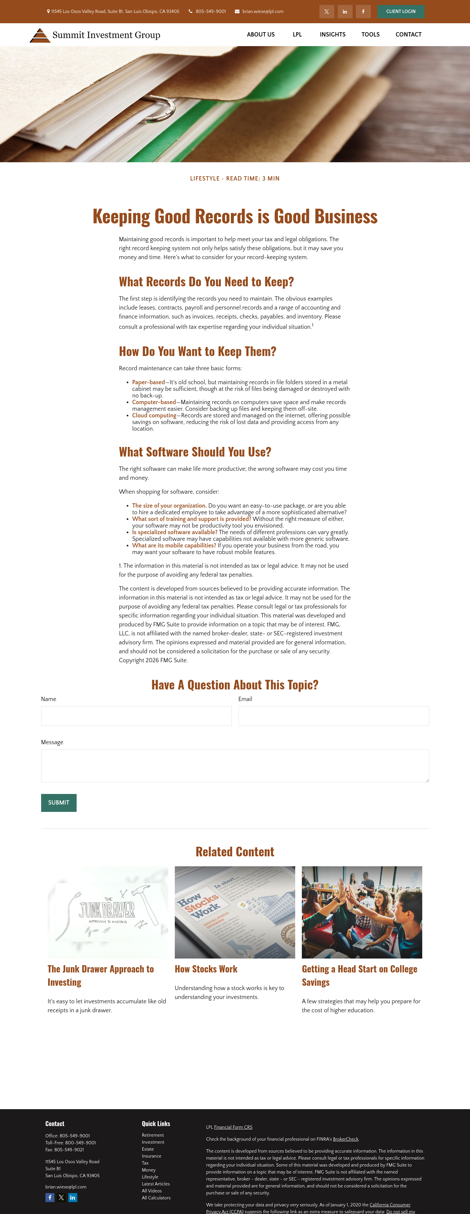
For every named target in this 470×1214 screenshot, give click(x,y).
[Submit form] (59, 803)
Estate (148, 1149)
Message (52, 742)
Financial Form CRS (233, 1127)
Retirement (153, 1135)
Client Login (401, 11)
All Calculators (156, 1198)
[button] (261, 34)
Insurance (152, 1156)
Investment (153, 1142)
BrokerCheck (346, 1139)
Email (245, 699)
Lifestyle (150, 1177)
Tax (145, 1163)
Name (48, 699)
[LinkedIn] (345, 11)
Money (149, 1170)
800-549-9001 (80, 1143)
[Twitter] (326, 11)
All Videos (152, 1191)
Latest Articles (156, 1184)
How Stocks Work (206, 968)
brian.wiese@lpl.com (259, 11)
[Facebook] (363, 11)
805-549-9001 (207, 11)
